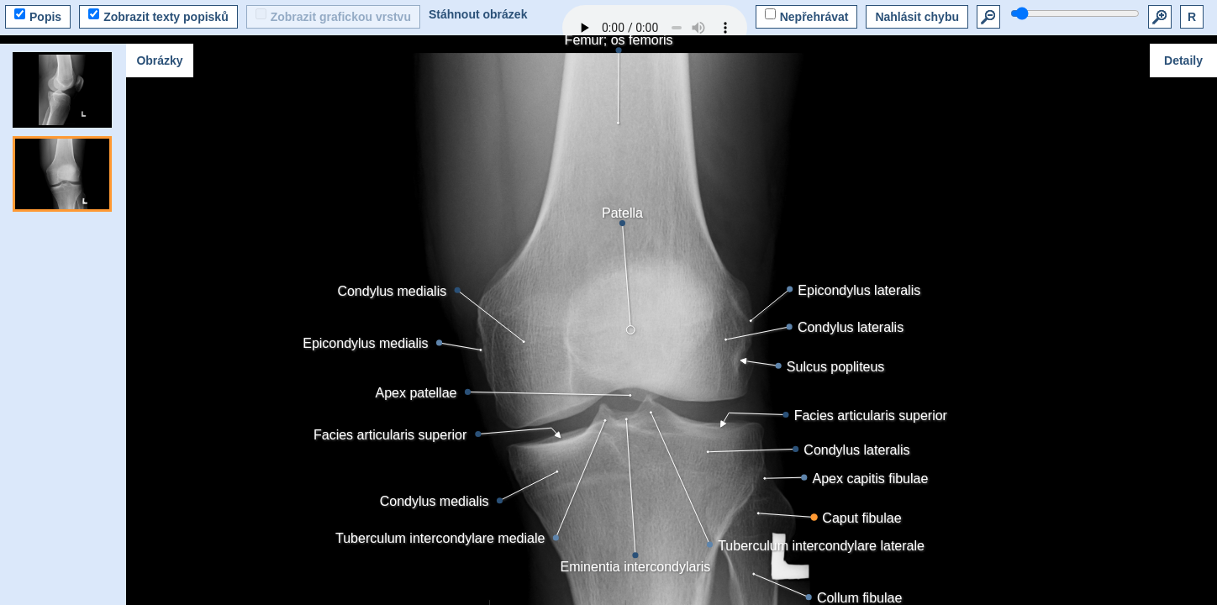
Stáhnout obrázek (478, 14)
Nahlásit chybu (917, 17)
